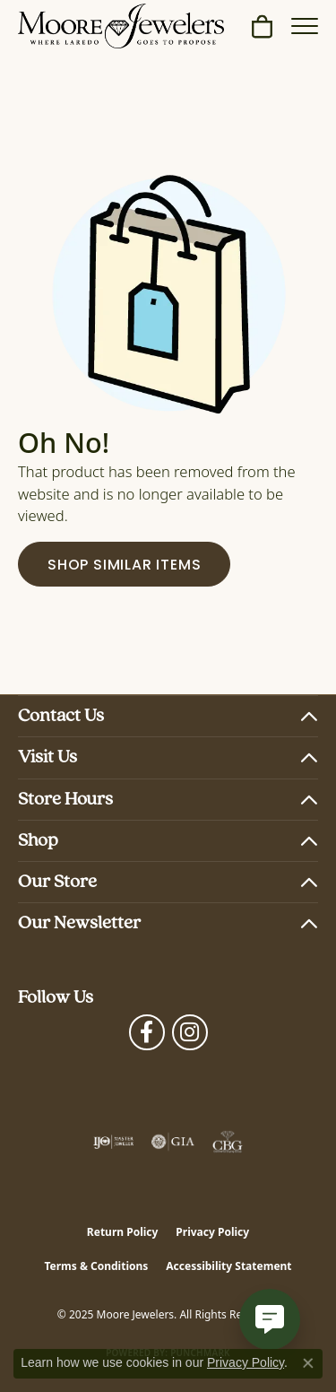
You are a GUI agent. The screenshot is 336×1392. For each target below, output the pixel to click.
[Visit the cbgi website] (227, 1141)
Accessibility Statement (228, 1266)
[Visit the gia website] (172, 1141)
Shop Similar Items (124, 566)
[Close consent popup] (308, 1363)
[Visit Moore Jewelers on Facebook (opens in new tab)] (147, 1032)
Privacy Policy (212, 1232)
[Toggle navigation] (304, 26)
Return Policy (123, 1232)
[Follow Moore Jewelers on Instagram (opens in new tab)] (190, 1032)
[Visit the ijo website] (113, 1141)
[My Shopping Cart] (262, 26)
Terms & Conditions (96, 1266)
